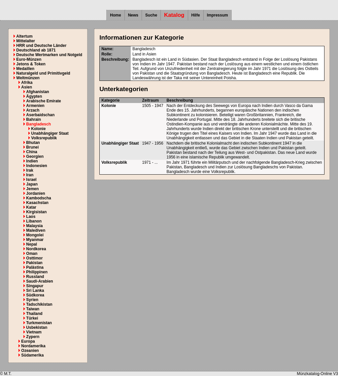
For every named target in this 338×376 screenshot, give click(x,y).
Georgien (35, 156)
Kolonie (38, 128)
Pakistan (34, 262)
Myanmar (35, 239)
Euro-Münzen (28, 59)
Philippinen (37, 272)
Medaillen (25, 68)
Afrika (26, 82)
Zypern (32, 336)
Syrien (32, 299)
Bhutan (33, 142)
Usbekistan (36, 327)
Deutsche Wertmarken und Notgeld (49, 54)
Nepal (31, 244)
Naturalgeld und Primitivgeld (43, 73)
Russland (35, 276)
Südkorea (35, 295)
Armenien (35, 105)
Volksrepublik (44, 138)
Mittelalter (25, 41)
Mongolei (35, 235)
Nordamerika (33, 346)
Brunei (32, 147)
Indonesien (36, 165)
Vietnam (33, 332)
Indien (32, 161)
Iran (29, 175)
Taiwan (32, 309)
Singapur (34, 286)
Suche (151, 15)
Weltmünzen (27, 78)
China (31, 152)
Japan (32, 184)
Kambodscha (38, 198)
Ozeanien (30, 350)
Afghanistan (37, 91)
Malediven (35, 230)
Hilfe (195, 15)
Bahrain (33, 119)
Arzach (32, 110)
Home (115, 15)
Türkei (32, 318)
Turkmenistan (39, 323)
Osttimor (34, 258)
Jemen (32, 189)
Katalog (174, 15)
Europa (28, 341)
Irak (29, 170)
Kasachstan (37, 202)
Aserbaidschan (40, 115)
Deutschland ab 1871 (35, 50)
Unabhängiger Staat (49, 133)
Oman (31, 253)
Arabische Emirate (43, 101)
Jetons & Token (30, 64)
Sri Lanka (35, 290)
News (133, 15)
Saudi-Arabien (39, 281)
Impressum (217, 15)
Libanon (34, 221)
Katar (31, 207)
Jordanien (35, 193)
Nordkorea (36, 249)
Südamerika (32, 355)
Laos (30, 216)
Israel (31, 179)
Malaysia (34, 225)
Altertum (24, 36)
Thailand (34, 313)
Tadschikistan (39, 304)
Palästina (35, 267)
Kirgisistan (36, 212)
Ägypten (34, 96)
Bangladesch (38, 124)
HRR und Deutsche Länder (41, 45)
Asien (26, 87)
